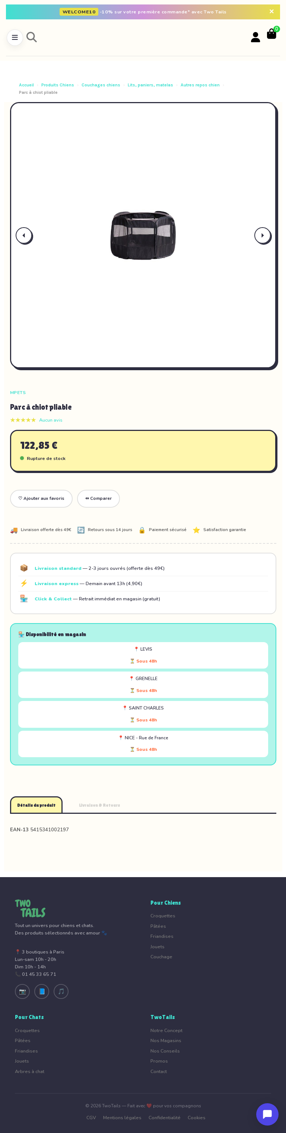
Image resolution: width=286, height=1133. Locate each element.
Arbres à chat (29, 1071)
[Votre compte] (256, 37)
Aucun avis (51, 420)
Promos (159, 1061)
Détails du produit (36, 805)
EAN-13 (19, 829)
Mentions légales (122, 1117)
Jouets (157, 946)
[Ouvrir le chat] (267, 1114)
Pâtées (158, 926)
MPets (18, 393)
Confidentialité (165, 1117)
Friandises (162, 936)
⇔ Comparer (98, 498)
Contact (158, 1071)
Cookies (197, 1117)
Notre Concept (166, 1030)
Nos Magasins (165, 1040)
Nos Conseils (165, 1051)
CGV (91, 1117)
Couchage (161, 956)
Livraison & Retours (99, 805)
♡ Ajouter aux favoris (41, 498)
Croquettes (162, 916)
